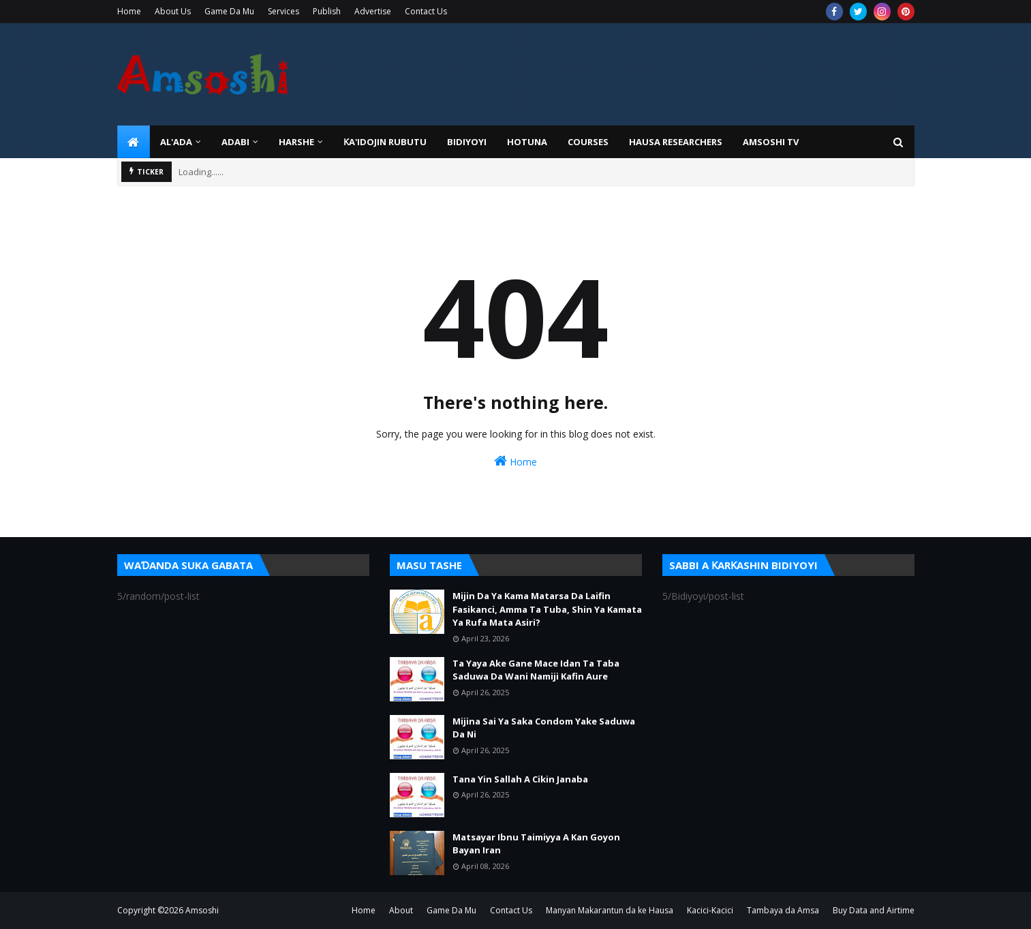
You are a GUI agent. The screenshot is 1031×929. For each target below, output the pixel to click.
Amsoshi (202, 910)
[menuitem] (133, 141)
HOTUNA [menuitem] (527, 142)
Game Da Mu (229, 11)
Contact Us (426, 11)
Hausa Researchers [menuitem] (675, 142)
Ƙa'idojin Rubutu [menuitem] (385, 142)
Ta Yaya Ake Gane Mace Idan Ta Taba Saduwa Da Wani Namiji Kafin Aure (535, 670)
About (401, 910)
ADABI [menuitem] (235, 142)
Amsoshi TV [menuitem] (771, 142)
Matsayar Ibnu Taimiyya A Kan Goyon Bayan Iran (536, 844)
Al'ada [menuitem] (176, 142)
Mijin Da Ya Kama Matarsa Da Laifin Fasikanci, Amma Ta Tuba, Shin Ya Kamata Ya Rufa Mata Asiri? (547, 609)
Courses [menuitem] (588, 142)
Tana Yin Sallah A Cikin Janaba (520, 779)
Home (129, 11)
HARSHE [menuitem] (296, 142)
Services (283, 11)
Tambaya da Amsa (783, 910)
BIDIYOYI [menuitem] (467, 142)
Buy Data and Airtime (873, 910)
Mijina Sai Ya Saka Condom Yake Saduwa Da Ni (543, 728)
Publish (327, 11)
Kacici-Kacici (710, 910)
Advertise (372, 11)
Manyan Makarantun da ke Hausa (609, 910)
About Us (173, 11)
